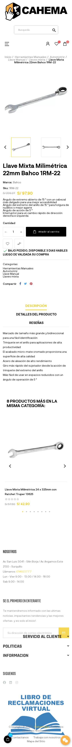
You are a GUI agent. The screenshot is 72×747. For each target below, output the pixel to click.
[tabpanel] (36, 463)
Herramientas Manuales (18, 268)
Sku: (5, 188)
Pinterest (31, 283)
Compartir (20, 283)
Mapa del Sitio (36, 741)
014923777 (23, 598)
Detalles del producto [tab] (36, 314)
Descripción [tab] (36, 306)
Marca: (7, 182)
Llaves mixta (11, 276)
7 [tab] (46, 512)
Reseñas (36, 322)
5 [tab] (38, 512)
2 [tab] (26, 512)
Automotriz (10, 271)
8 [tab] (49, 512)
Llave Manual (11, 273)
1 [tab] (23, 512)
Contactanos (20, 737)
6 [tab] (42, 512)
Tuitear (25, 283)
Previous (4, 147)
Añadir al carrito (46, 232)
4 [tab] (34, 512)
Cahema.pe (41, 726)
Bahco (17, 182)
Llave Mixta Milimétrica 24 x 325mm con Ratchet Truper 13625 (30, 492)
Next (66, 147)
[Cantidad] (13, 232)
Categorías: (10, 264)
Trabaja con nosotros (47, 737)
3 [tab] (30, 512)
